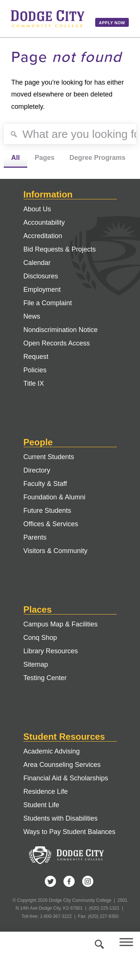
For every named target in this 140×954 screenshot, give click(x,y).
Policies (35, 370)
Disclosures (41, 276)
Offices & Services (51, 524)
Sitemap (36, 664)
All (15, 157)
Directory (37, 470)
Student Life (41, 805)
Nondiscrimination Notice (61, 330)
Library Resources (51, 651)
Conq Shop (40, 637)
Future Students (47, 510)
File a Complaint (48, 303)
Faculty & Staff (45, 483)
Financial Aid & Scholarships (66, 778)
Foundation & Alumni (54, 497)
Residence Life (46, 791)
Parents (35, 537)
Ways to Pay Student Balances (69, 831)
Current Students (49, 457)
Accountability (44, 222)
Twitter (50, 881)
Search (98, 943)
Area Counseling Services (62, 764)
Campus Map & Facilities (61, 624)
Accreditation (43, 236)
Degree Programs (97, 157)
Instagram (87, 881)
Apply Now (112, 22)
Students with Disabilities (61, 818)
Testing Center (45, 678)
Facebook (69, 881)
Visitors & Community (56, 551)
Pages (45, 157)
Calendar (37, 262)
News (32, 316)
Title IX (34, 383)
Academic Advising (52, 751)
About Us (37, 209)
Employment (42, 289)
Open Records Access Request (57, 349)
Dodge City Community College (47, 18)
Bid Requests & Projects (60, 249)
